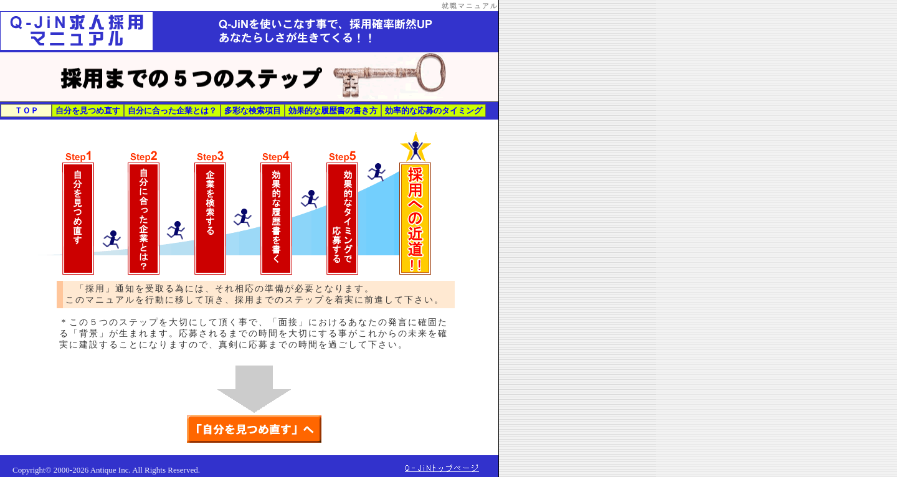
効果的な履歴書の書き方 (332, 110)
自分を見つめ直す (87, 110)
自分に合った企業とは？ (172, 110)
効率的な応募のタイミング (433, 110)
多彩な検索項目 (252, 110)
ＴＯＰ (26, 110)
